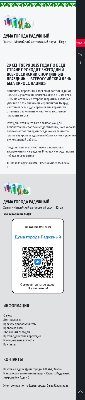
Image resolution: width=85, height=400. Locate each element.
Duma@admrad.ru (57, 386)
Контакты (9, 344)
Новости (80, 42)
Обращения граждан (16, 332)
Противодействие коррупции (22, 336)
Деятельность (12, 320)
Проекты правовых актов (19, 324)
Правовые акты (13, 328)
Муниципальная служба (18, 340)
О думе (7, 316)
